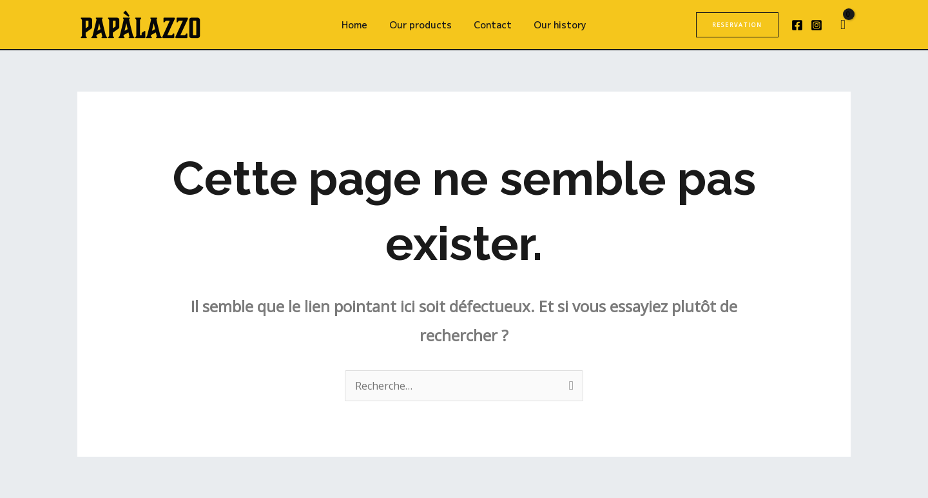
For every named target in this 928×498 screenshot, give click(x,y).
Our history (554, 24)
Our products (422, 24)
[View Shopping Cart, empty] (843, 25)
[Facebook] (797, 25)
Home (360, 24)
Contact (491, 24)
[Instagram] (816, 25)
